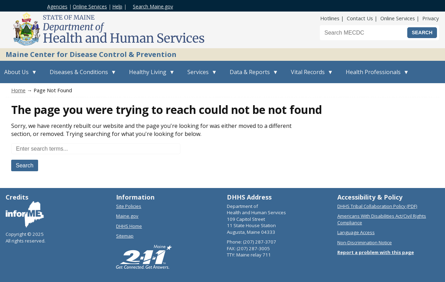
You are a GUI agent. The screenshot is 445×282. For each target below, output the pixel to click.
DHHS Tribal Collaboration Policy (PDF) (377, 206)
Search (25, 165)
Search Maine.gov (153, 6)
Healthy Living (150, 75)
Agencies (57, 6)
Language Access (356, 232)
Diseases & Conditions (80, 75)
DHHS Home (129, 226)
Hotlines (329, 18)
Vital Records (310, 75)
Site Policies (128, 206)
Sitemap (125, 236)
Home (18, 90)
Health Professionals (375, 75)
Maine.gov (127, 216)
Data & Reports (251, 75)
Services (200, 75)
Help (117, 6)
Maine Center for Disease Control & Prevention (91, 54)
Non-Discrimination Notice (364, 242)
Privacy (430, 18)
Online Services (90, 6)
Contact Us (360, 18)
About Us (18, 75)
